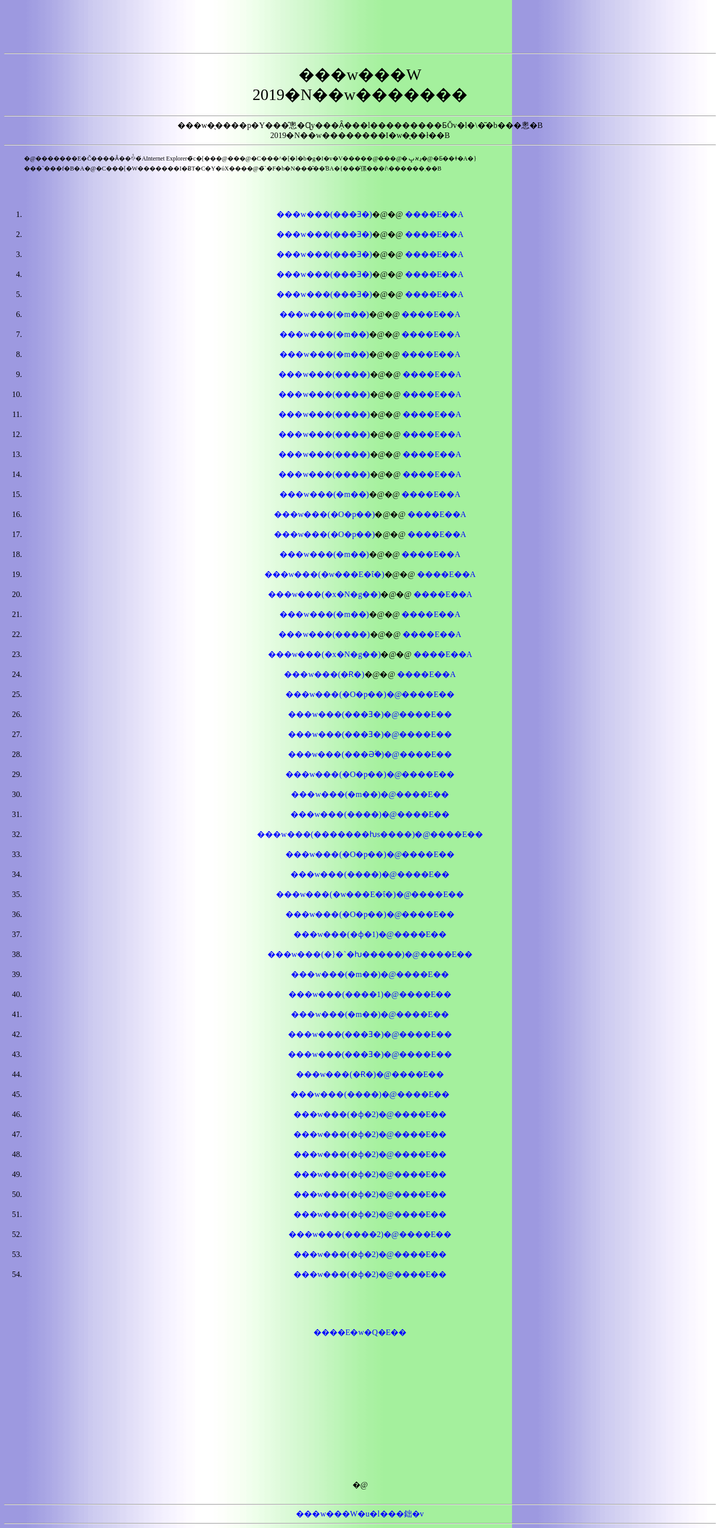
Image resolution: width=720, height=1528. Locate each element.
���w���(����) (324, 374)
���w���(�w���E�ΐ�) (324, 574)
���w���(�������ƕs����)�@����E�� (370, 834)
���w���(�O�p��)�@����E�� (370, 914)
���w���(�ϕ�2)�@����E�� (370, 1114)
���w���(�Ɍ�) (324, 674)
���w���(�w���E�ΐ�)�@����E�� (370, 894)
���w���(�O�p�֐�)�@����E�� (370, 694)
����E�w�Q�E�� (360, 1332)
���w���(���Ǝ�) (324, 214)
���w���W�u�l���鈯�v (360, 1514)
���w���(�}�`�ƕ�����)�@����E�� (370, 954)
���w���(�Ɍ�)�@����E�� (370, 1074)
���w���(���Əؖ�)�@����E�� (370, 754)
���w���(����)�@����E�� (370, 814)
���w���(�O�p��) (324, 514)
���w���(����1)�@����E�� (370, 994)
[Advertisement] (360, 26)
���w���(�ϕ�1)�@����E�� (370, 934)
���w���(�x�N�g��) (324, 594)
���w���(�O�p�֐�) (324, 534)
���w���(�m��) (324, 314)
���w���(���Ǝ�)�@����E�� (370, 714)
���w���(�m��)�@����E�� (369, 794)
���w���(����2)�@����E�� (370, 1234)
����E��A (434, 214)
